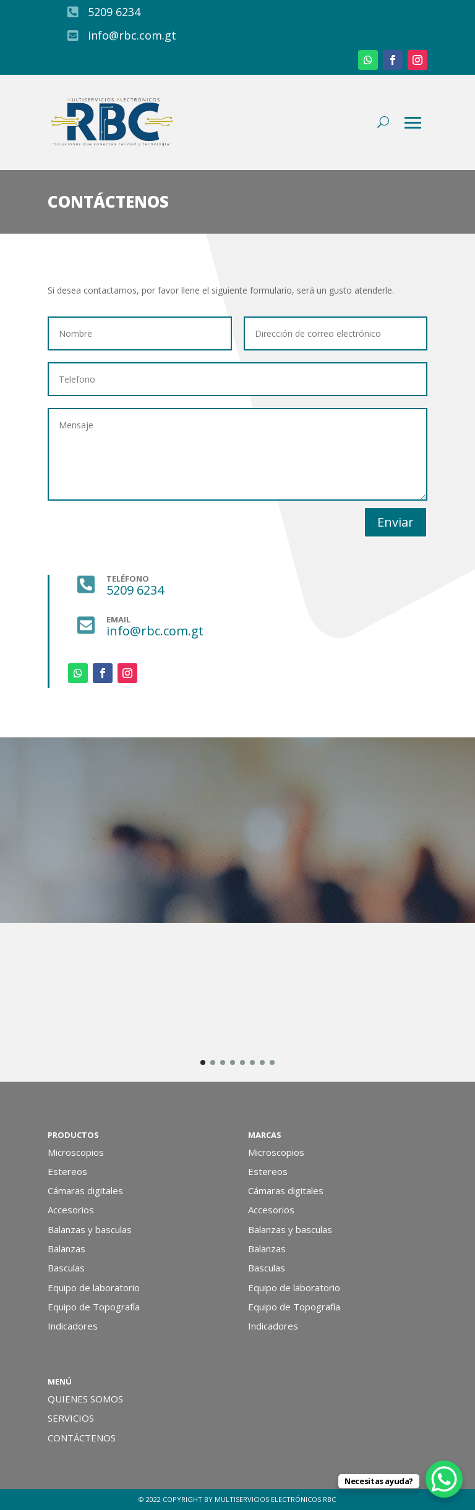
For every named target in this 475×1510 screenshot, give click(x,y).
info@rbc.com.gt (132, 35)
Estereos (67, 1171)
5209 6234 (114, 11)
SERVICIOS (71, 1418)
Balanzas (66, 1248)
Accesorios (71, 1209)
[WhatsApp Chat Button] (444, 1479)
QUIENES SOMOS (85, 1399)
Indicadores (73, 1326)
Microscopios (76, 1152)
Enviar (395, 522)
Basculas (66, 1268)
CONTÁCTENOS (82, 1438)
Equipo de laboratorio (94, 1287)
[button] (202, 1062)
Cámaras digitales (85, 1190)
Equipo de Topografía (94, 1306)
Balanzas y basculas (90, 1229)
